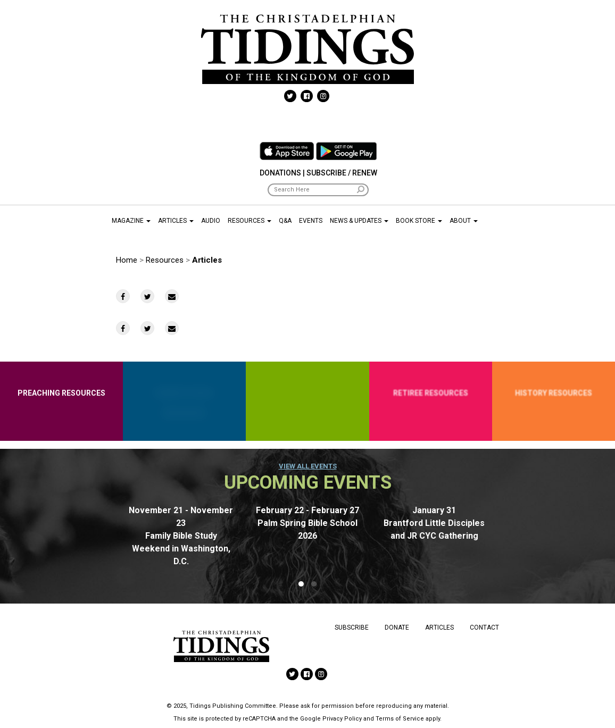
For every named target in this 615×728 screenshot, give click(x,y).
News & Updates (359, 220)
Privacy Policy (342, 718)
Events (310, 220)
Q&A (285, 220)
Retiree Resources (430, 393)
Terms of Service (400, 718)
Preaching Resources (61, 393)
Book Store (419, 220)
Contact (484, 627)
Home (126, 260)
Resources (249, 220)
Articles (176, 220)
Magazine (131, 220)
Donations (280, 173)
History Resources (553, 393)
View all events (308, 466)
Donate (397, 627)
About (464, 220)
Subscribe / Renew (341, 173)
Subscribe (352, 627)
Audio (210, 220)
